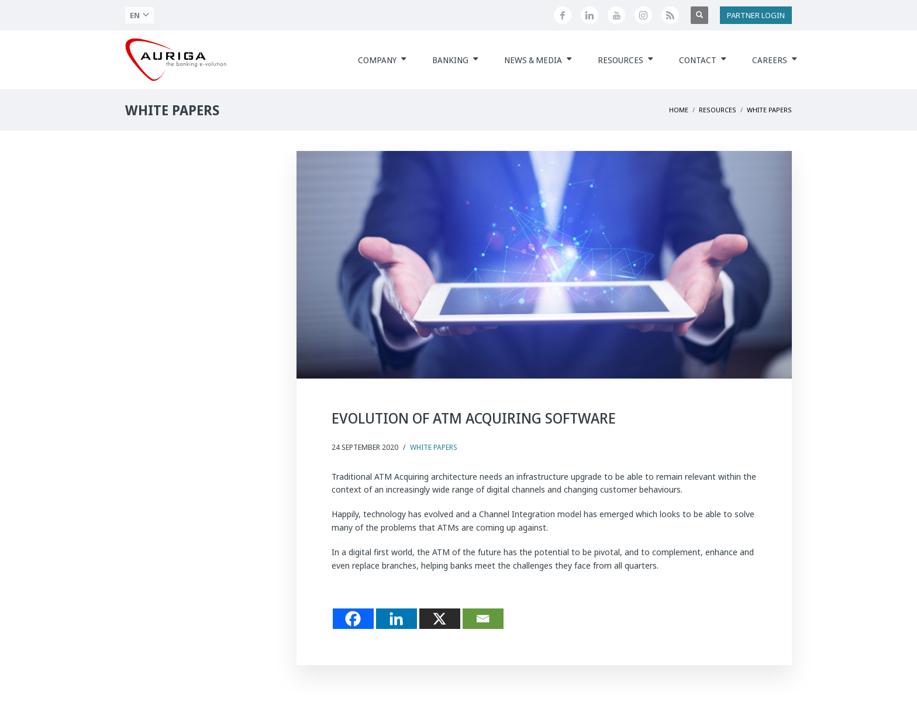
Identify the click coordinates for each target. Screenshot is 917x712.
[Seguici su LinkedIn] (589, 15)
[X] (439, 618)
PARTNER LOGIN (756, 15)
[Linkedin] (396, 618)
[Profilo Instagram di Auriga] (643, 15)
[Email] (483, 618)
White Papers (433, 447)
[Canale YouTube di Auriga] (616, 15)
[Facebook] (353, 618)
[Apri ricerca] (699, 15)
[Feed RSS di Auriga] (670, 15)
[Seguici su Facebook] (562, 15)
